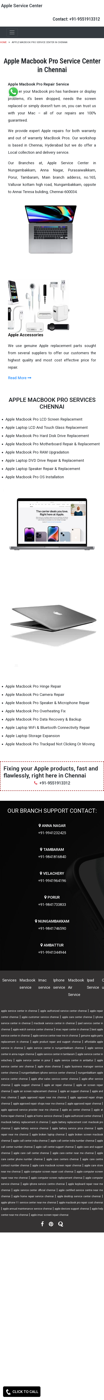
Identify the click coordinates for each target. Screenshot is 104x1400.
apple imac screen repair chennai (49, 1215)
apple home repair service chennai (33, 1196)
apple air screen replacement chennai (35, 1091)
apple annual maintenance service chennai (27, 1208)
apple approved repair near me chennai (43, 1097)
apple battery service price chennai (72, 1128)
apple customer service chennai (40, 1017)
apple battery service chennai (31, 1128)
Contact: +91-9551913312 (76, 19)
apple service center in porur (33, 1060)
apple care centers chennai (62, 1159)
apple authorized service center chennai (63, 1011)
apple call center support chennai (55, 1147)
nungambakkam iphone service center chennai (48, 1072)
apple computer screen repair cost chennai (49, 1171)
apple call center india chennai (30, 1140)
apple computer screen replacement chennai (56, 1177)
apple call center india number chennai (72, 1140)
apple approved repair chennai (84, 1103)
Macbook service (27, 984)
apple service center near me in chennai (55, 1035)
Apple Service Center (21, 5)
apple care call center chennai (31, 1153)
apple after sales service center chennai (54, 1079)
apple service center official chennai (34, 1190)
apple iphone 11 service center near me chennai (28, 1202)
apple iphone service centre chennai (44, 1184)
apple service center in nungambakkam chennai (55, 1048)
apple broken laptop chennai (48, 1134)
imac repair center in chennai (72, 1029)
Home (3, 42)
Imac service (44, 984)
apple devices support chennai (72, 1208)
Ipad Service (93, 984)
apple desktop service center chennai (79, 1196)
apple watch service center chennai (33, 1029)
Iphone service (59, 984)
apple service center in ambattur (73, 1060)
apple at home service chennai (44, 1116)
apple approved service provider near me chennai (30, 1109)
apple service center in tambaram (56, 1054)
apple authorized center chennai (83, 1116)
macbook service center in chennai (54, 1023)
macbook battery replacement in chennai (24, 1122)
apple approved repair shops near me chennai (39, 1103)
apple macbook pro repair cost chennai (81, 1202)
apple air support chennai (74, 1091)
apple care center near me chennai (73, 1153)
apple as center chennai (76, 1109)
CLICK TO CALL (21, 1392)
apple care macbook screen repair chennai (56, 1165)
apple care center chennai (77, 1017)
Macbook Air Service (76, 987)
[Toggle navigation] (12, 32)
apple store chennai (49, 1066)
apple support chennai (27, 1085)
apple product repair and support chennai (56, 1041)
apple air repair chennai (58, 1085)
